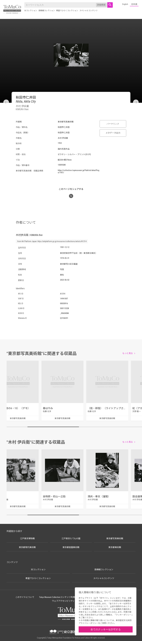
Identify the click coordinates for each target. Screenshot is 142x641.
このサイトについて (24, 597)
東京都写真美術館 (114, 538)
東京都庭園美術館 (71, 547)
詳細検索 (101, 5)
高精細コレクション (46, 10)
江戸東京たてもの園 (71, 538)
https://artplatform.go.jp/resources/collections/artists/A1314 (61, 241)
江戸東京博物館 (27, 538)
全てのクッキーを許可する (106, 629)
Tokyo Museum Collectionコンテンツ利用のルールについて (65, 597)
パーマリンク (113, 124)
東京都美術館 (114, 547)
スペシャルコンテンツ (88, 10)
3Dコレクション (30, 10)
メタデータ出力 (113, 133)
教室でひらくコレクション (67, 10)
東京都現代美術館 (27, 547)
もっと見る (127, 353)
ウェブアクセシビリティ (63, 601)
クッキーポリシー (124, 615)
